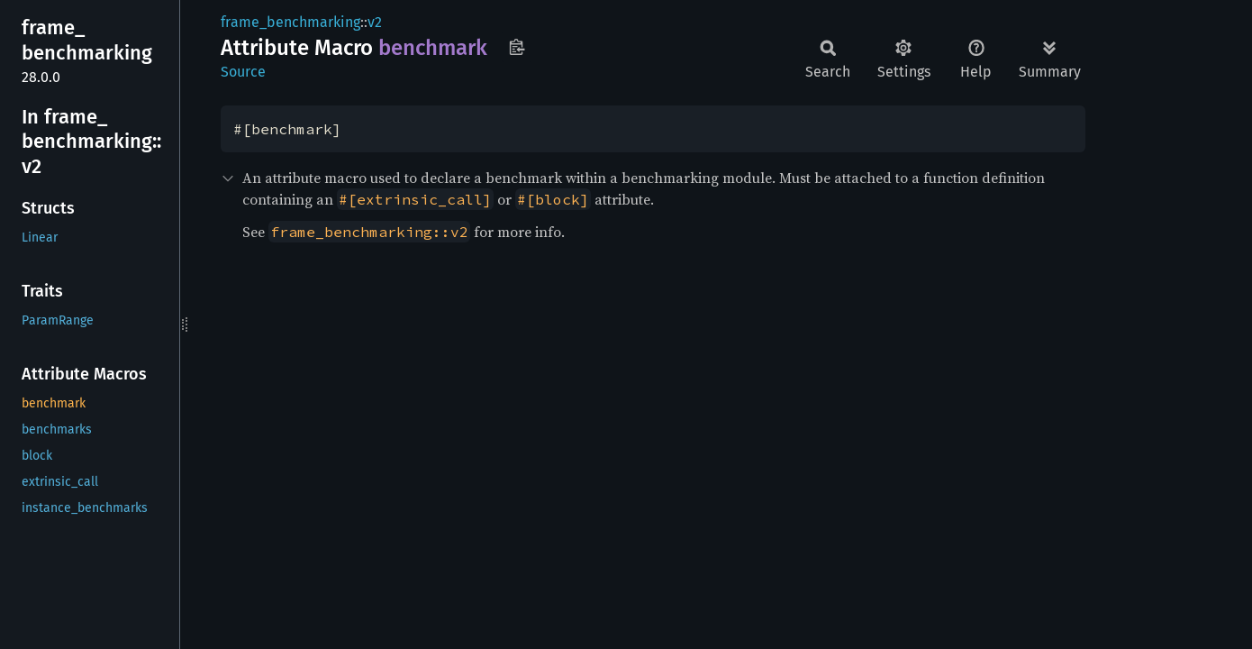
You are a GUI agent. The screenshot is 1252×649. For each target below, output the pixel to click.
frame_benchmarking (290, 22)
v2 (374, 22)
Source (243, 71)
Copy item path (516, 47)
